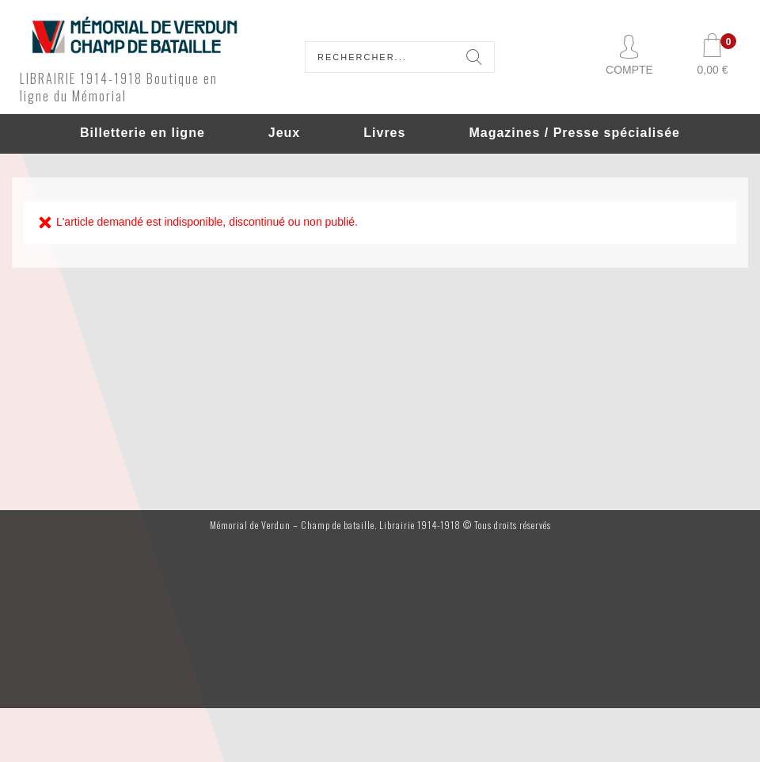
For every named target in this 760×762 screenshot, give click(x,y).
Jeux (284, 132)
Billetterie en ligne (142, 132)
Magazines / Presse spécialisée (574, 132)
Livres (384, 132)
